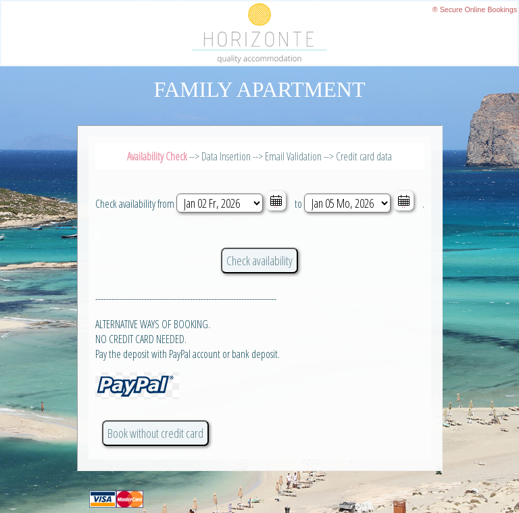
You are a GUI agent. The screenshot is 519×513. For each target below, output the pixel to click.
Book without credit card (155, 433)
